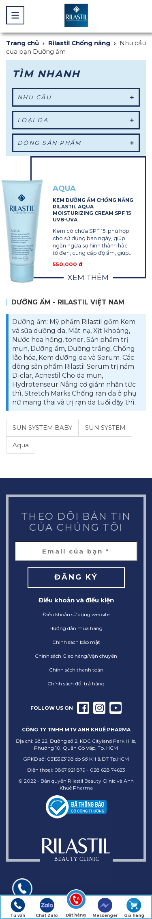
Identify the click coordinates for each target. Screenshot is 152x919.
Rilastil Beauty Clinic (92, 781)
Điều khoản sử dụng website (76, 614)
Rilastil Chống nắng (79, 43)
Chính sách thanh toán (76, 670)
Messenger (105, 908)
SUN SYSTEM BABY (42, 427)
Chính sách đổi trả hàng (76, 683)
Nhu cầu (76, 97)
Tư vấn (17, 908)
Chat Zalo (47, 908)
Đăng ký (76, 577)
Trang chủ (22, 43)
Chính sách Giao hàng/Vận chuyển (76, 656)
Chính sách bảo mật (76, 642)
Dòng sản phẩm (76, 143)
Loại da (76, 120)
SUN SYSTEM (105, 427)
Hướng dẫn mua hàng (76, 628)
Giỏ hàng (134, 908)
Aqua (21, 445)
